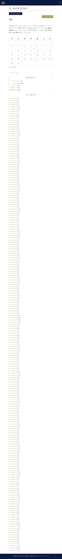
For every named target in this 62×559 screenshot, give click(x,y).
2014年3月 (13, 366)
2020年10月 (14, 211)
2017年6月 (13, 286)
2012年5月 (13, 413)
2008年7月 (13, 508)
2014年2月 (13, 368)
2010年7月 (13, 457)
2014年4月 (13, 364)
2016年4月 (13, 311)
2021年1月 (13, 207)
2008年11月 (14, 499)
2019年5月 (13, 244)
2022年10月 (14, 162)
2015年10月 (14, 324)
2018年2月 (13, 273)
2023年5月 (13, 147)
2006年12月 (14, 550)
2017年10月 (14, 282)
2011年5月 (13, 437)
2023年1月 (13, 156)
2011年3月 (13, 442)
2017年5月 (13, 289)
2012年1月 (13, 422)
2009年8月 (13, 479)
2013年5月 (13, 388)
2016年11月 (14, 298)
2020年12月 (14, 209)
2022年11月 (14, 160)
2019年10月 (14, 235)
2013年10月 (14, 377)
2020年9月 (13, 213)
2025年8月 (13, 114)
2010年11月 (14, 448)
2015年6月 (13, 333)
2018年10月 (14, 258)
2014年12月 (14, 346)
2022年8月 (13, 167)
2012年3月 (13, 417)
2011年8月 (13, 431)
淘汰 (11, 19)
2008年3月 (13, 517)
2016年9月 (13, 300)
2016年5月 (13, 309)
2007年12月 (14, 524)
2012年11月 (14, 400)
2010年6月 (13, 459)
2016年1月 (13, 317)
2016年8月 (13, 302)
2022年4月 (13, 176)
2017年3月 (13, 293)
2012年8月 (13, 406)
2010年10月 (14, 451)
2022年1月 (13, 182)
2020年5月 (13, 220)
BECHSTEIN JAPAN (43, 556)
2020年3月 (13, 224)
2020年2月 (13, 227)
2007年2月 (13, 546)
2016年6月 (13, 306)
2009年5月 (13, 486)
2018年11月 (14, 255)
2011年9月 (13, 428)
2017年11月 (14, 280)
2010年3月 (13, 464)
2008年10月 (14, 502)
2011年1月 (13, 444)
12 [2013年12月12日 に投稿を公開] (31, 51)
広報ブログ (13, 87)
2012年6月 (13, 411)
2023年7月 (13, 142)
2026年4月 (13, 98)
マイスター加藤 (15, 83)
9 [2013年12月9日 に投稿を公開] (12, 51)
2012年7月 (13, 408)
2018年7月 (13, 264)
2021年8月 (13, 191)
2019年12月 (14, 231)
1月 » (17, 72)
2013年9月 (13, 380)
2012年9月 (13, 404)
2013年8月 (13, 382)
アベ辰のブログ (15, 81)
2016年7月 (13, 304)
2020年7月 (13, 218)
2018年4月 (13, 269)
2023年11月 (14, 133)
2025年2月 (13, 122)
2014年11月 (14, 349)
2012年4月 (13, 415)
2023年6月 (13, 145)
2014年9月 (13, 353)
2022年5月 (13, 173)
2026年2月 (13, 102)
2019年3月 (13, 249)
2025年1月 (13, 125)
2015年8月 (13, 329)
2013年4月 (13, 391)
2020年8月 (13, 215)
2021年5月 (13, 198)
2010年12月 (14, 446)
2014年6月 (13, 360)
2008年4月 (13, 515)
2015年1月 (13, 344)
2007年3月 (13, 544)
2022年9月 (13, 164)
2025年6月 (13, 118)
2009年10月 (14, 475)
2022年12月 (14, 158)
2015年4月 (13, 337)
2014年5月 (13, 362)
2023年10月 (14, 136)
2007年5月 (13, 539)
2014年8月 (13, 355)
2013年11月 (14, 375)
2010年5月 (13, 462)
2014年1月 (13, 371)
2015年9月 (13, 326)
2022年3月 (13, 178)
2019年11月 (14, 233)
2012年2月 (13, 419)
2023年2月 (13, 153)
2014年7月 (13, 357)
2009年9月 (13, 477)
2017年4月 (13, 291)
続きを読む (27, 32)
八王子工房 (13, 85)
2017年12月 (14, 278)
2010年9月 (13, 453)
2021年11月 (14, 187)
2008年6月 (13, 510)
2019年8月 (13, 240)
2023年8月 (13, 140)
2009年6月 (13, 484)
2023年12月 (14, 131)
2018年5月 (13, 266)
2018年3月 (13, 271)
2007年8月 (13, 533)
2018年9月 (13, 260)
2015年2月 (13, 342)
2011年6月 (13, 435)
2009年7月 (13, 482)
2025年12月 (14, 107)
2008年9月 (13, 504)
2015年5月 (13, 335)
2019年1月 (13, 253)
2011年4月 (13, 439)
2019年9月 (13, 238)
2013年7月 (13, 384)
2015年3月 (13, 340)
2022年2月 (13, 180)
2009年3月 (13, 490)
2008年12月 (14, 497)
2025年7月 (13, 116)
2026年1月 (13, 105)
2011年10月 (14, 426)
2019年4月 (13, 247)
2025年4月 (13, 120)
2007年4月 (13, 541)
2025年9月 (13, 111)
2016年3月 (13, 313)
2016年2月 (13, 315)
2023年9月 (13, 138)
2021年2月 (13, 204)
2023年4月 (13, 149)
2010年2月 (13, 466)
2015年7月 (13, 331)
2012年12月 (14, 397)
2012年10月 (14, 402)
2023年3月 (13, 151)
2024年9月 (13, 127)
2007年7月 (13, 535)
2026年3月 (13, 100)
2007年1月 (13, 548)
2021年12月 (14, 184)
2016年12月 (14, 295)
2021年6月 (13, 196)
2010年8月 (13, 455)
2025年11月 (14, 109)
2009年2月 (13, 493)
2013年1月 (13, 395)
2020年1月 (13, 229)
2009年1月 (13, 495)
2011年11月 (14, 424)
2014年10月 (14, 351)
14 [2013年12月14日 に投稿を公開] (43, 51)
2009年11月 (14, 473)
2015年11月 (14, 322)
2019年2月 (13, 251)
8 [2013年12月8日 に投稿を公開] (49, 47)
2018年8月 (13, 262)
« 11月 (11, 72)
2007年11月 (14, 526)
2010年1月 (13, 468)
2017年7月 (13, 284)
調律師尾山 (13, 90)
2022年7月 (13, 169)
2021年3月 (13, 202)
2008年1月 (13, 521)
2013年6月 (13, 386)
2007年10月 (14, 528)
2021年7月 (13, 193)
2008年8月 (13, 506)
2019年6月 (13, 242)
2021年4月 (13, 200)
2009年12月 (14, 470)
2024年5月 (13, 129)
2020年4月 (13, 222)
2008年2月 (13, 519)
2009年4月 (13, 488)
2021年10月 (14, 189)
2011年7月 (13, 433)
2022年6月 (13, 171)
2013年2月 (13, 393)
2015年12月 (14, 320)
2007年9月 (13, 530)
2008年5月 (13, 513)
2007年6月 (13, 537)
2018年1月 (13, 275)
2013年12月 (14, 373)
